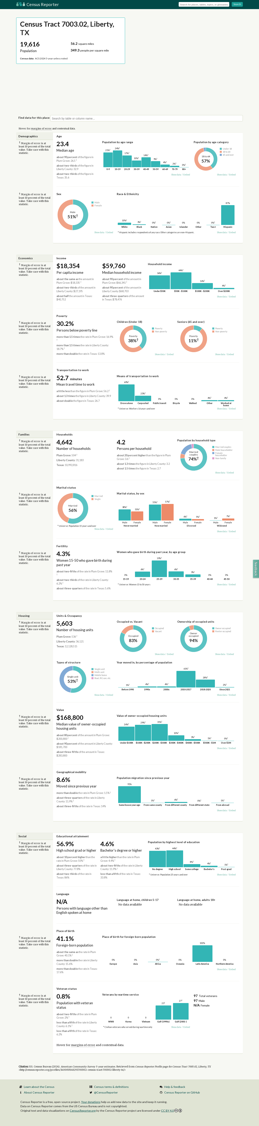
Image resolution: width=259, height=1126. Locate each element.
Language (62, 894)
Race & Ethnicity (128, 194)
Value (60, 709)
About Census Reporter (39, 1092)
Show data (176, 174)
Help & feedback (174, 1086)
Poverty (61, 316)
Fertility (62, 546)
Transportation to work (72, 370)
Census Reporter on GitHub (182, 1092)
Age (59, 136)
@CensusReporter (106, 1092)
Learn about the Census (39, 1086)
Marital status (66, 487)
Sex (58, 194)
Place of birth (65, 931)
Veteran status (66, 988)
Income (61, 258)
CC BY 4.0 (171, 1110)
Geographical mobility (71, 772)
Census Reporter (37, 4)
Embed (186, 174)
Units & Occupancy (69, 615)
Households (64, 434)
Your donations (90, 1102)
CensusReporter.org (83, 1110)
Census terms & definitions (111, 1086)
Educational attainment (72, 836)
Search (237, 4)
